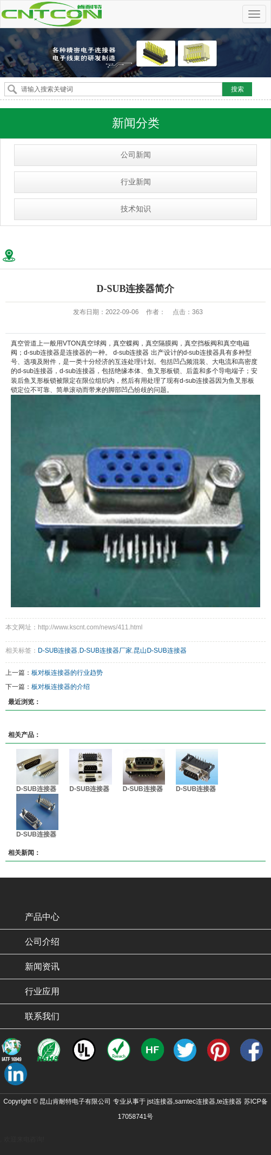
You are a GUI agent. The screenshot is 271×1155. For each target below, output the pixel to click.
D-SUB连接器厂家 (106, 650)
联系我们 (42, 1016)
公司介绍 (42, 941)
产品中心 (42, 916)
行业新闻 (136, 182)
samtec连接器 (195, 1101)
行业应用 (42, 991)
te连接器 (229, 1101)
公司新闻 (136, 155)
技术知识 (136, 209)
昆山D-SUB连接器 (160, 650)
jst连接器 (160, 1101)
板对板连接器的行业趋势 (67, 672)
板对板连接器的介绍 (60, 687)
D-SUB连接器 (57, 650)
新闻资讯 (42, 966)
